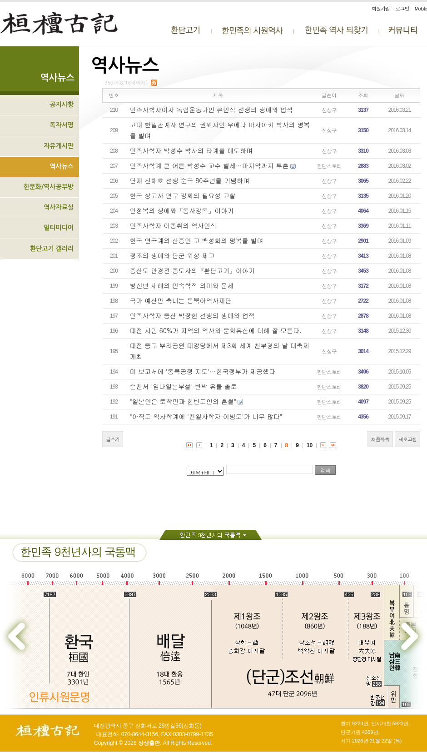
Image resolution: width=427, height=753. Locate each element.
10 (310, 445)
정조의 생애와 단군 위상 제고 (172, 255)
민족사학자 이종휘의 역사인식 (173, 225)
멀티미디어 (59, 227)
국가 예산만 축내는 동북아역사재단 (181, 300)
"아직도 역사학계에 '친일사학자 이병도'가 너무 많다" (206, 416)
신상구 (329, 110)
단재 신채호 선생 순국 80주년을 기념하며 (189, 180)
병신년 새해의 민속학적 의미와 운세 (182, 285)
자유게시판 (59, 146)
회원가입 (381, 8)
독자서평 (62, 125)
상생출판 (149, 743)
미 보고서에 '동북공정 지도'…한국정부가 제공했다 (203, 371)
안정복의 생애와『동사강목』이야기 (182, 210)
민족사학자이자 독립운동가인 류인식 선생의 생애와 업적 (211, 109)
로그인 (402, 8)
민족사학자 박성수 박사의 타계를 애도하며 (191, 150)
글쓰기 (112, 439)
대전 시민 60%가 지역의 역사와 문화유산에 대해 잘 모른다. (216, 330)
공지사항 (62, 104)
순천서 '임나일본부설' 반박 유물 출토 (184, 386)
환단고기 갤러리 (52, 248)
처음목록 (380, 439)
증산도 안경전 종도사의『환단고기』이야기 (192, 270)
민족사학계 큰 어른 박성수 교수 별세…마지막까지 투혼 (209, 165)
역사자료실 (59, 207)
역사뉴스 (62, 166)
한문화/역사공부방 (48, 187)
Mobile (421, 8)
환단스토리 (329, 166)
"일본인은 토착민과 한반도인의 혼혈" (183, 401)
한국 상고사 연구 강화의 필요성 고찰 (183, 195)
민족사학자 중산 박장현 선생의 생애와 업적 (192, 315)
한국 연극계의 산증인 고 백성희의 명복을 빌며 (196, 240)
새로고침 (407, 439)
